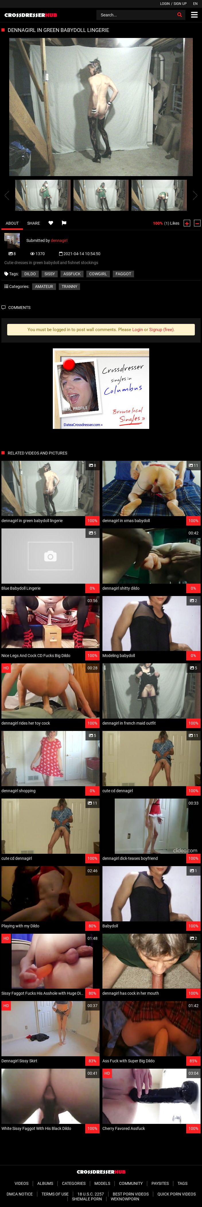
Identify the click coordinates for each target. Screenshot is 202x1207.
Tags (182, 1183)
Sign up (180, 4)
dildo (30, 274)
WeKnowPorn (125, 1199)
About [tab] (12, 223)
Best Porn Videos (131, 1194)
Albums (45, 1183)
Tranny (69, 286)
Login (165, 4)
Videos (21, 1183)
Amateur (44, 286)
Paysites (160, 1183)
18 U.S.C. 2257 (90, 1194)
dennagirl (59, 240)
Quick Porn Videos (177, 1194)
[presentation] (7, 195)
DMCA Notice (20, 1194)
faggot (123, 274)
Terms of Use (55, 1194)
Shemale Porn (87, 1199)
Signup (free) (161, 329)
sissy (49, 274)
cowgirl (98, 274)
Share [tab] (33, 223)
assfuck (72, 274)
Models (102, 1183)
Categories (74, 1183)
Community (131, 1183)
